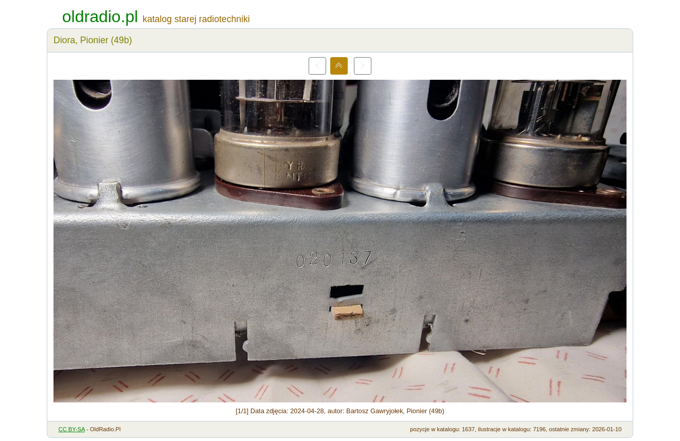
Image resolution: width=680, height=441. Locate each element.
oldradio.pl (100, 16)
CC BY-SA (72, 429)
